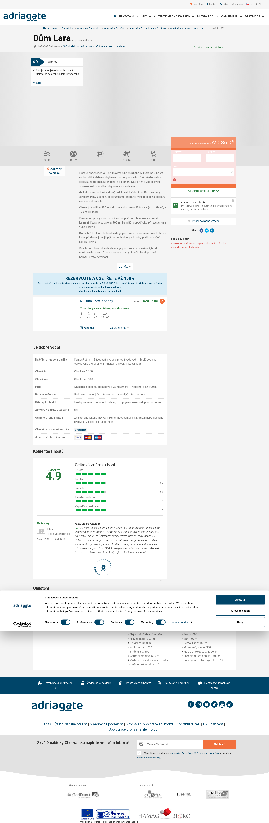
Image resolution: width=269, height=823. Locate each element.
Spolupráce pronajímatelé (128, 729)
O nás (47, 724)
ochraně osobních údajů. (149, 757)
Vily (146, 16)
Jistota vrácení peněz (134, 683)
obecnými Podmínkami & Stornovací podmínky (195, 753)
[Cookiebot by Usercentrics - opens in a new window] (22, 816)
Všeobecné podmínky (106, 724)
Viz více (37, 82)
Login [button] (213, 4)
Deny (240, 813)
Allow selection (240, 802)
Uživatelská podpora (231, 4)
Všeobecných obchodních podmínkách (100, 291)
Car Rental (231, 16)
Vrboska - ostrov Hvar (111, 46)
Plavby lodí (207, 16)
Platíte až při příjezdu (173, 683)
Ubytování (129, 16)
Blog (153, 729)
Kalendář (87, 327)
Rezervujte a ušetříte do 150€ (55, 685)
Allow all (240, 791)
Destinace (254, 16)
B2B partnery (213, 724)
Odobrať (219, 744)
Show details (180, 814)
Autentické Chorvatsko (174, 16)
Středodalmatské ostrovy (79, 46)
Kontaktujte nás (188, 724)
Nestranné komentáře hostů (214, 685)
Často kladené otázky (71, 724)
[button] (249, 4)
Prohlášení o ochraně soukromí (149, 724)
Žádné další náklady (96, 683)
